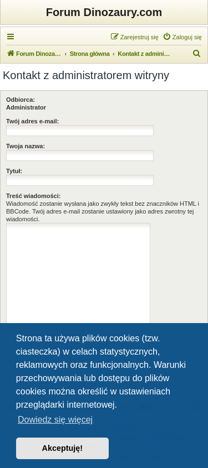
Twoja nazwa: (25, 146)
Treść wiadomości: (33, 196)
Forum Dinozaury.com (104, 12)
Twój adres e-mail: (32, 121)
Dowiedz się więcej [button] (55, 419)
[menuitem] (182, 37)
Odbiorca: (20, 99)
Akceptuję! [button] (62, 448)
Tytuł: (14, 171)
